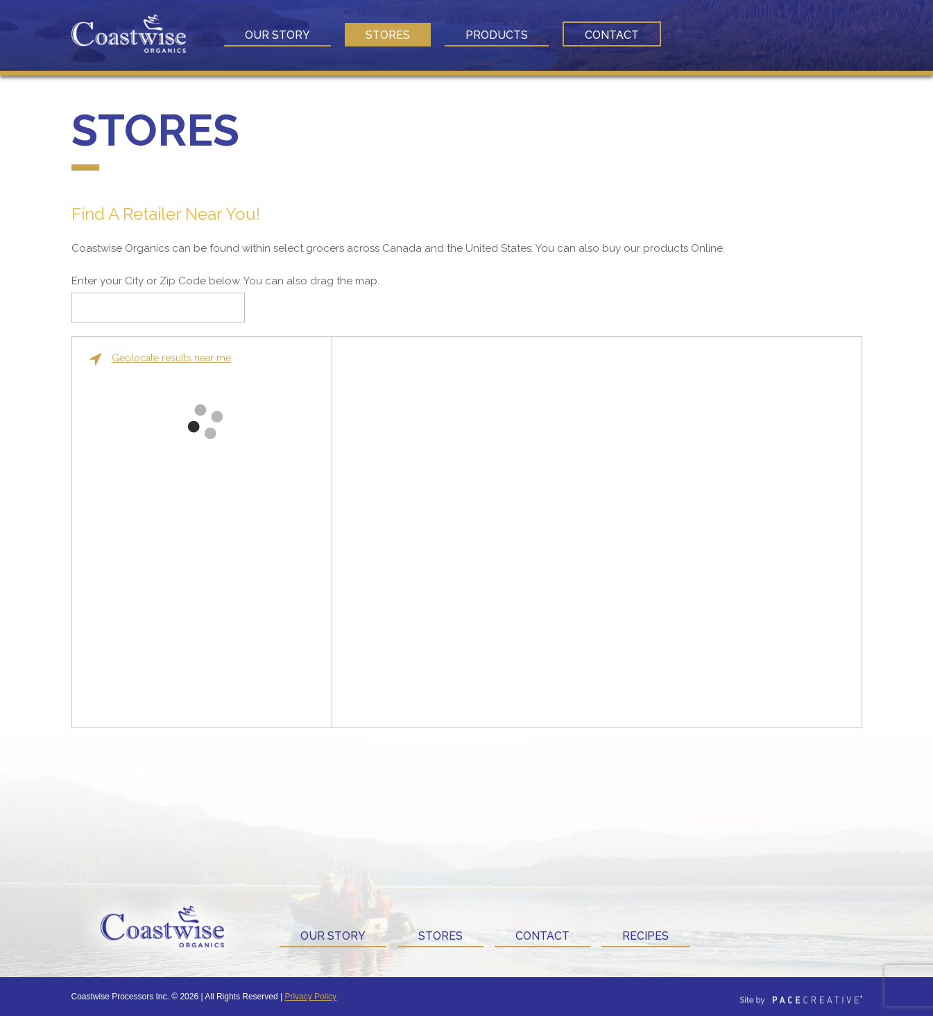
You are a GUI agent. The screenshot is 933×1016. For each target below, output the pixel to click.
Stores (388, 35)
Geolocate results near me (160, 358)
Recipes (645, 935)
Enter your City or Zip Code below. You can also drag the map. (225, 281)
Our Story (277, 35)
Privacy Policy (310, 996)
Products (496, 35)
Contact (612, 35)
